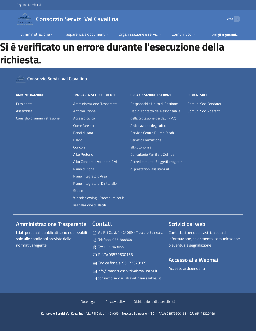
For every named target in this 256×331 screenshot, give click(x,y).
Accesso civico (84, 118)
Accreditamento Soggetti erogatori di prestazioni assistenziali (156, 165)
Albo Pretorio (83, 154)
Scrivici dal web (187, 224)
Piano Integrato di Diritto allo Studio (95, 187)
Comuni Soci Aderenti (204, 111)
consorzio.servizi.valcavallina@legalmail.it (126, 278)
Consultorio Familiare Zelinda (152, 154)
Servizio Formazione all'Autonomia (145, 143)
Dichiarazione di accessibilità (154, 301)
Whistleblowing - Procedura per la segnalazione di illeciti (99, 201)
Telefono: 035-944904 (112, 239)
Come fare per (83, 125)
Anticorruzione (84, 111)
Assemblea (24, 111)
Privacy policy (115, 301)
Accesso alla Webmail (194, 259)
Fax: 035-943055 (108, 247)
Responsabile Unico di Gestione (154, 103)
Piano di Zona (83, 169)
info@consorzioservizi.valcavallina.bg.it (124, 271)
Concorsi (79, 147)
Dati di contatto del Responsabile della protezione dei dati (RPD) (155, 114)
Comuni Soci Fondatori (205, 103)
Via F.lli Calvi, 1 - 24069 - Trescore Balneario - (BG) (128, 232)
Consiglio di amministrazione (38, 118)
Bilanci (78, 140)
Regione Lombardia (29, 4)
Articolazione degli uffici (148, 125)
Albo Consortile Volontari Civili (95, 161)
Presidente (24, 103)
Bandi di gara (83, 132)
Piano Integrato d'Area (90, 176)
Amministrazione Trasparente (95, 103)
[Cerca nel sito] (235, 19)
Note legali (88, 301)
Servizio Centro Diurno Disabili (153, 132)
